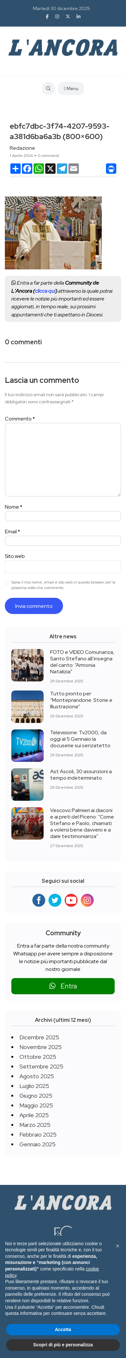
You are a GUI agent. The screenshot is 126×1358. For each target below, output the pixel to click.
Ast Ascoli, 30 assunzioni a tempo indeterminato (81, 774)
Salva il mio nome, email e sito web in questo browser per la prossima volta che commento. (63, 585)
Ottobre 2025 (37, 1056)
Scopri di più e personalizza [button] (63, 1344)
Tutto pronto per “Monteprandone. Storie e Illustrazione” (81, 700)
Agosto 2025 (36, 1076)
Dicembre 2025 (39, 1037)
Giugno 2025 (35, 1095)
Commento (20, 418)
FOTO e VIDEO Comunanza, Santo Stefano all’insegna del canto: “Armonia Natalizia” (82, 662)
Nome (13, 506)
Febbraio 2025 (38, 1134)
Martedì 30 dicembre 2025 (61, 8)
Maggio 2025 (36, 1105)
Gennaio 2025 (37, 1144)
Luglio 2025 (34, 1086)
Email (12, 531)
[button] (117, 1246)
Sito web (15, 556)
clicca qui (45, 291)
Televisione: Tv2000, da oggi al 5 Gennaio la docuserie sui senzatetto (80, 739)
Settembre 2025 (41, 1066)
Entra (63, 986)
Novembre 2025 (40, 1047)
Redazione (22, 148)
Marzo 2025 (34, 1124)
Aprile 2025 (34, 1115)
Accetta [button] (63, 1329)
